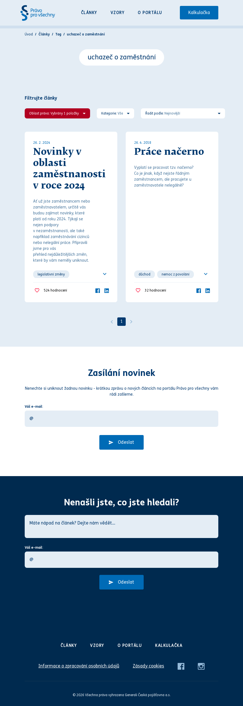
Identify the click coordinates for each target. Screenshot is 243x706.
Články (89, 12)
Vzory (118, 12)
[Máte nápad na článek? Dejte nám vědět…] (121, 526)
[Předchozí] (111, 321)
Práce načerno (169, 152)
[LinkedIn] (106, 290)
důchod (144, 274)
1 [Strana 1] (121, 321)
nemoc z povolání (175, 274)
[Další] (131, 321)
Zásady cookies (148, 666)
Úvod (29, 34)
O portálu (150, 12)
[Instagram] (201, 666)
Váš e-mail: (34, 407)
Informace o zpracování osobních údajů (78, 666)
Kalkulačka (199, 12)
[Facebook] (97, 290)
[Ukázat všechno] (104, 274)
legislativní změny (51, 274)
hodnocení (55, 290)
